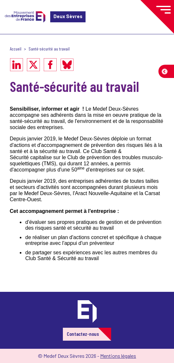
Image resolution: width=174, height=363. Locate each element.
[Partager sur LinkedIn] (16, 64)
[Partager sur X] (33, 64)
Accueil (15, 48)
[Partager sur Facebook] (50, 64)
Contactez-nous (83, 334)
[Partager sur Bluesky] (67, 64)
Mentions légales (118, 356)
